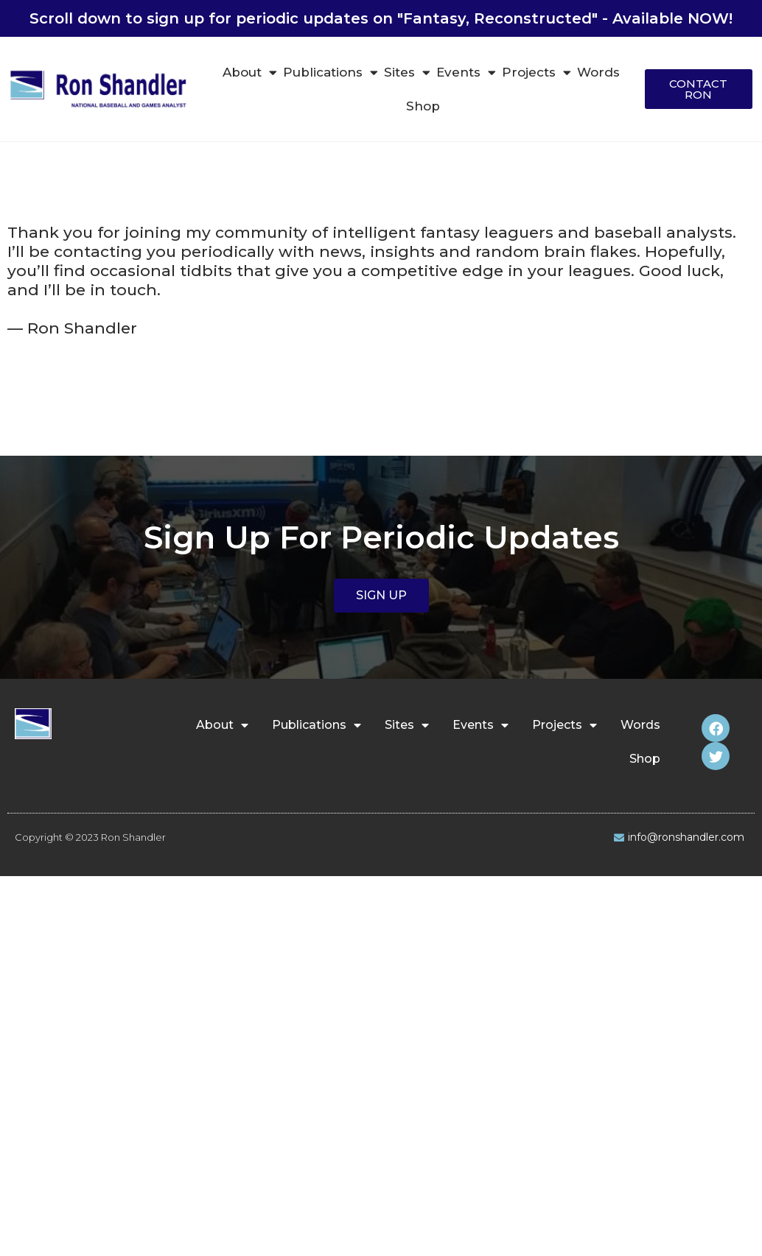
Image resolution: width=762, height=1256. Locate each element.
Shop (423, 106)
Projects (536, 72)
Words (598, 72)
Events (466, 72)
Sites (407, 72)
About (250, 72)
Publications (330, 72)
